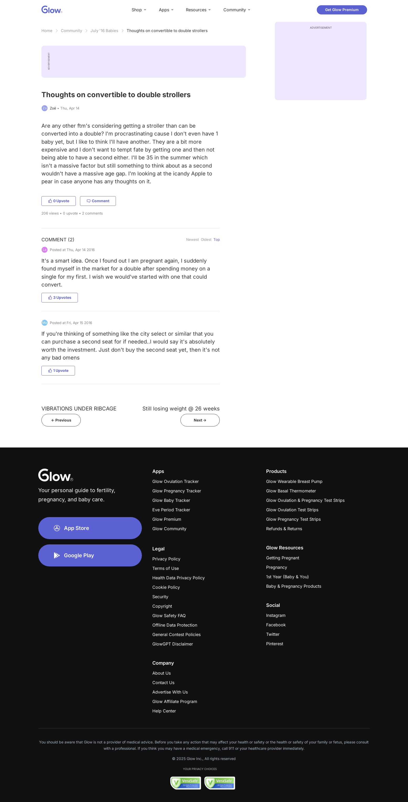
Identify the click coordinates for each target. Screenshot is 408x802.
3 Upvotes (59, 297)
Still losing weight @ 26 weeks (181, 408)
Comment (98, 201)
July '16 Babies (104, 30)
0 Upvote (58, 201)
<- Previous (61, 420)
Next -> (200, 420)
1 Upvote (58, 370)
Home (46, 30)
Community (71, 30)
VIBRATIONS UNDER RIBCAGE (78, 408)
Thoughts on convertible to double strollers (167, 30)
